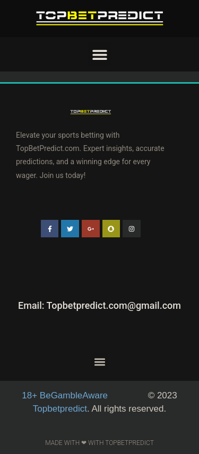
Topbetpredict (60, 409)
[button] (99, 54)
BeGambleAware (66, 395)
